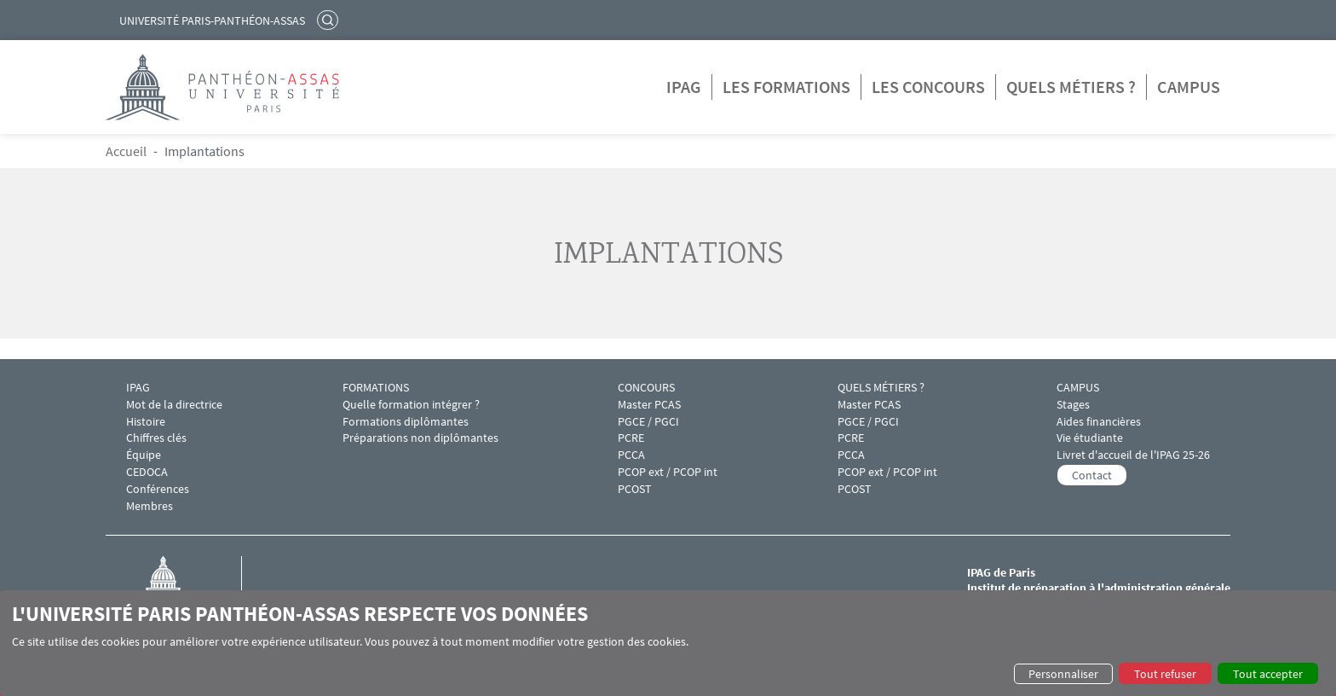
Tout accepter (1268, 674)
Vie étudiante (1090, 438)
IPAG (683, 86)
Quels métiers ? (1071, 86)
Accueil (126, 151)
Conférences (157, 489)
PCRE (631, 438)
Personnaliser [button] (1063, 674)
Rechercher (329, 19)
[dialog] (668, 643)
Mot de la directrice (174, 404)
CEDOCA (147, 472)
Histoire (145, 422)
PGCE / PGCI (648, 422)
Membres (149, 506)
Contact (1092, 475)
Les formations (786, 86)
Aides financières (1099, 422)
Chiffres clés (156, 438)
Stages (1073, 404)
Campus (1188, 86)
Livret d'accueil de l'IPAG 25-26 (1133, 455)
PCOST (635, 489)
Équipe (143, 455)
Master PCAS (649, 404)
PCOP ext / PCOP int (667, 472)
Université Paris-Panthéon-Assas (212, 20)
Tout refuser (1165, 674)
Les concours (928, 86)
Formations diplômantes (406, 422)
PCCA (631, 455)
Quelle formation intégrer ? (411, 404)
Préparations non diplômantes (420, 438)
